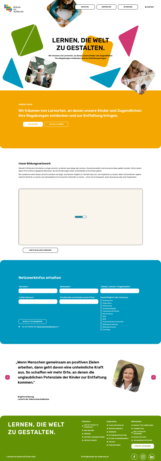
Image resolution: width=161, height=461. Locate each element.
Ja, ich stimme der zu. (40, 327)
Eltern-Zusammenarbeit (119, 438)
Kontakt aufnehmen (143, 446)
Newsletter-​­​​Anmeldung (143, 425)
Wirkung (87, 434)
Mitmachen (128, 7)
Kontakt (150, 7)
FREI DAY (112, 442)
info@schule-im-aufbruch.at (96, 457)
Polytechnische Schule (111, 311)
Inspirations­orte (116, 429)
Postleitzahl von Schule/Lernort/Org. (77, 297)
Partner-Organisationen (94, 437)
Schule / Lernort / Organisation (116, 286)
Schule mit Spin (139, 437)
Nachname (65, 286)
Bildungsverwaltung (110, 324)
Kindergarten (108, 300)
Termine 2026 (138, 429)
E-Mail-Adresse (26, 297)
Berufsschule (108, 314)
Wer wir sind (33, 124)
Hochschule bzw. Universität (113, 322)
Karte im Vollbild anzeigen (40, 250)
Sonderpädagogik (109, 308)
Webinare (112, 432)
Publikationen (114, 445)
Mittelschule (107, 306)
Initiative (85, 7)
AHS (104, 316)
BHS (104, 319)
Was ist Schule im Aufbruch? (91, 426)
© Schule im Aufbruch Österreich (20, 457)
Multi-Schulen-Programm (139, 433)
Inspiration (106, 7)
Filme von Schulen (116, 425)
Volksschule (107, 303)
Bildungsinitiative (109, 327)
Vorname (24, 286)
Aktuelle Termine (56, 124)
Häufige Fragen (90, 440)
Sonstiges (106, 329)
